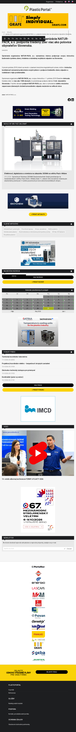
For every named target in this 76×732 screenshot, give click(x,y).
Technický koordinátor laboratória (14, 357)
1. (48, 297)
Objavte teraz (51, 672)
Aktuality (29, 39)
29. (48, 308)
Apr (12, 311)
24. (69, 305)
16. (59, 302)
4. (7, 300)
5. (17, 300)
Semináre (36, 39)
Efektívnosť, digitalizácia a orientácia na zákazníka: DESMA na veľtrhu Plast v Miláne (35, 173)
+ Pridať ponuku (38, 390)
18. (7, 305)
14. (38, 302)
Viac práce (38, 385)
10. (69, 300)
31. (69, 308)
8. (48, 300)
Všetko (14, 276)
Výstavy (32, 39)
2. (58, 297)
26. (17, 308)
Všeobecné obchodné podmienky (19, 724)
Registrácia (49, 2)
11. (7, 302)
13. (27, 302)
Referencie (12, 693)
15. (48, 302)
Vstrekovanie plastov (10, 232)
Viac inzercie (38, 277)
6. (27, 300)
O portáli (11, 690)
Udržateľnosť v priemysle (12, 229)
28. (38, 308)
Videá (40, 39)
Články (25, 39)
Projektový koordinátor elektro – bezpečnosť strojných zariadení (26, 363)
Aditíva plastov (53, 229)
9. (58, 300)
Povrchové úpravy (27, 229)
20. (27, 305)
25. (7, 308)
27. (27, 308)
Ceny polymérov (21, 39)
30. (59, 308)
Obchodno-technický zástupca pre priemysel (18, 370)
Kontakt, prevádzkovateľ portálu (18, 714)
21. (38, 305)
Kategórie (9, 39)
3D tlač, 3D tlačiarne (58, 232)
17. (69, 302)
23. (59, 305)
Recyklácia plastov (9, 235)
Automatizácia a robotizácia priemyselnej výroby (34, 232)
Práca (44, 39)
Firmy (13, 39)
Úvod (3, 32)
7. (37, 300)
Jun (64, 311)
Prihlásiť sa (59, 2)
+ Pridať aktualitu (38, 214)
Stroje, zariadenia (40, 229)
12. (17, 302)
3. (69, 297)
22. (48, 305)
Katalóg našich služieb (15, 703)
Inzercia (17, 39)
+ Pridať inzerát (38, 282)
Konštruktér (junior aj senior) (12, 377)
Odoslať (68, 548)
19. (17, 305)
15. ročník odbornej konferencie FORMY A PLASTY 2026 (22, 479)
